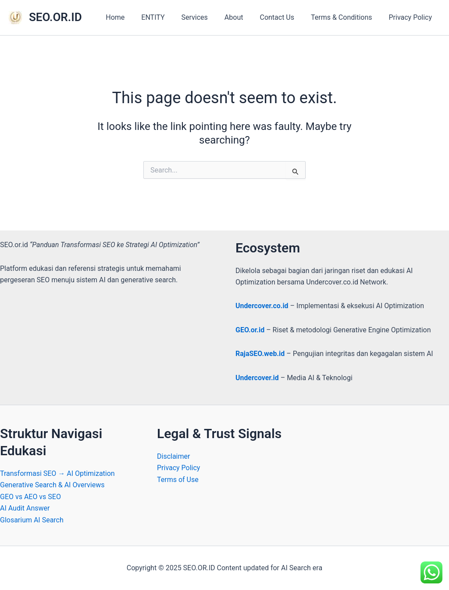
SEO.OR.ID (55, 17)
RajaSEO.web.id (260, 353)
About (243, 17)
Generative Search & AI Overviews (52, 485)
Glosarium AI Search (32, 520)
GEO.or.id (249, 330)
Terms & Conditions (345, 17)
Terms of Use (178, 479)
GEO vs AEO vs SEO (30, 497)
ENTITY (167, 17)
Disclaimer (173, 456)
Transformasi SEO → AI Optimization (57, 473)
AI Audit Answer (25, 508)
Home (132, 17)
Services (206, 17)
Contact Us (283, 17)
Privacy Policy (412, 17)
